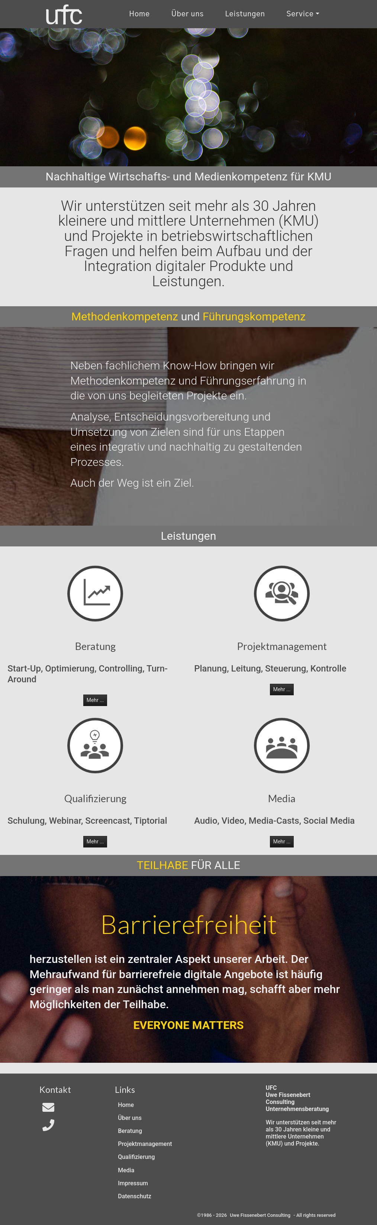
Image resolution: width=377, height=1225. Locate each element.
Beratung (130, 1130)
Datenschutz (134, 1196)
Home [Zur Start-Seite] (139, 14)
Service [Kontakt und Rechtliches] (300, 14)
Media (126, 1170)
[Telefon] (48, 1127)
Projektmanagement (145, 1143)
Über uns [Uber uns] (187, 14)
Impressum (133, 1183)
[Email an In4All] (48, 1109)
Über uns (130, 1117)
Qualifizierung (136, 1156)
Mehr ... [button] (95, 700)
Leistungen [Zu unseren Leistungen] (245, 14)
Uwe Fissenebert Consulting (260, 1215)
